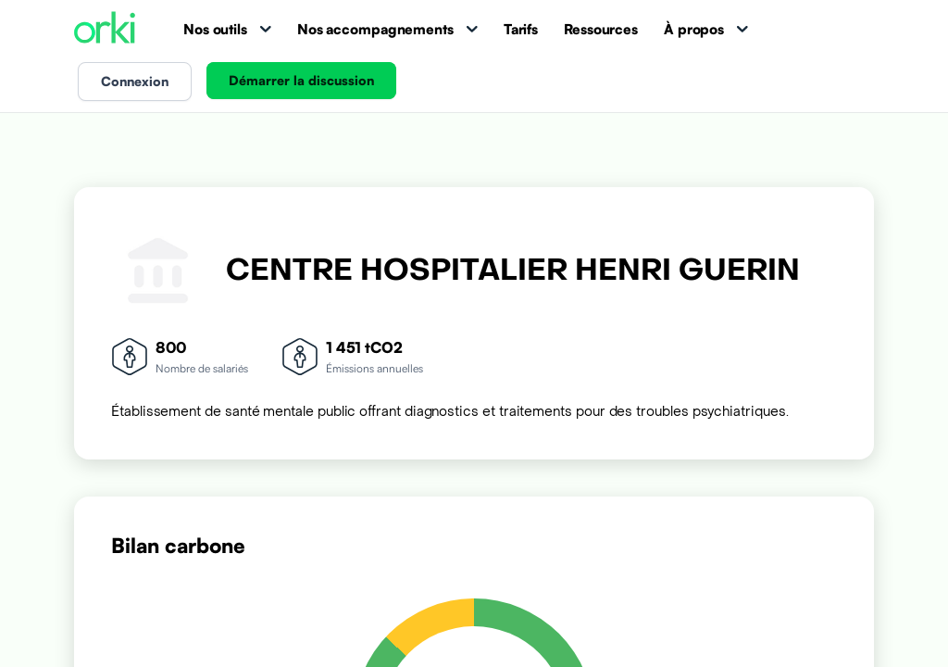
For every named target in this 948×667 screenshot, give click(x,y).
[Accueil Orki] (104, 29)
